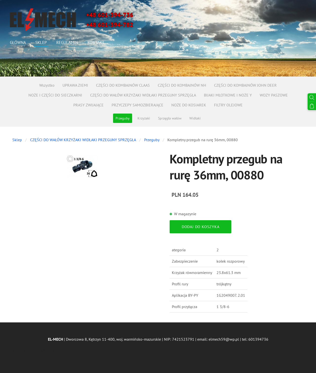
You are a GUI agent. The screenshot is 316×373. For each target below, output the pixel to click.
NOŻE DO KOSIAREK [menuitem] (188, 104)
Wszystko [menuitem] (47, 85)
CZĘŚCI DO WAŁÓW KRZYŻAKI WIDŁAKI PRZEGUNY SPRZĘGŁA (83, 139)
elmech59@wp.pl (224, 339)
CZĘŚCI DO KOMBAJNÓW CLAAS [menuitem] (123, 85)
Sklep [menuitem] (41, 42)
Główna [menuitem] (18, 42)
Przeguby (151, 139)
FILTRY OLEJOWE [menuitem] (228, 104)
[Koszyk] (312, 106)
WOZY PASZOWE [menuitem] (274, 95)
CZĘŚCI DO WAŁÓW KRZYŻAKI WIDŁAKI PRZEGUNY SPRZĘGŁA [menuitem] (143, 95)
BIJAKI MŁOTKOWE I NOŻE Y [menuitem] (228, 95)
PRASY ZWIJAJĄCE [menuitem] (88, 104)
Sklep (17, 139)
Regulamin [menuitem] (67, 42)
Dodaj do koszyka (200, 226)
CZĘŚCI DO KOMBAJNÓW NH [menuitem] (182, 85)
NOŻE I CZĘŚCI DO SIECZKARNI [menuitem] (55, 95)
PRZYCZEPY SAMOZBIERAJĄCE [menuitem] (137, 104)
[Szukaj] (312, 97)
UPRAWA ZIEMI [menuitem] (75, 85)
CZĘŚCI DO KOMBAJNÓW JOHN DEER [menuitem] (245, 85)
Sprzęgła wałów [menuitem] (169, 118)
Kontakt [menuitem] (95, 42)
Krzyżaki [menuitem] (144, 118)
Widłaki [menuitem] (195, 118)
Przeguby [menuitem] (123, 118)
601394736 (258, 339)
